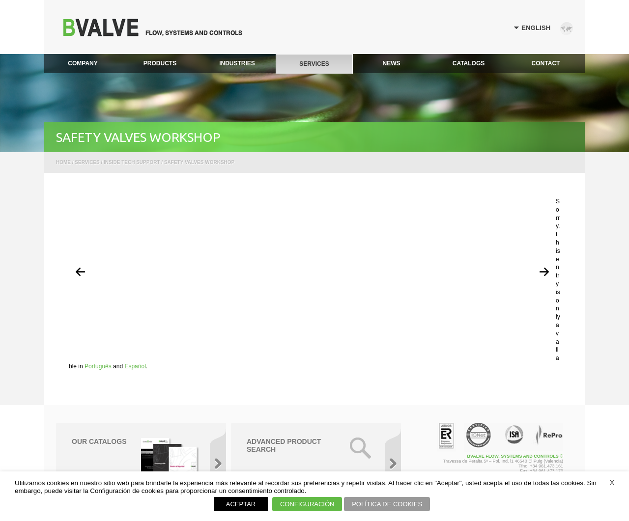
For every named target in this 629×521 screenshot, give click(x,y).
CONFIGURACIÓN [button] (307, 504)
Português (98, 366)
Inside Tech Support (132, 162)
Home (63, 162)
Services (87, 162)
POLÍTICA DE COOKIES (387, 504)
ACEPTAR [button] (241, 504)
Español (134, 366)
